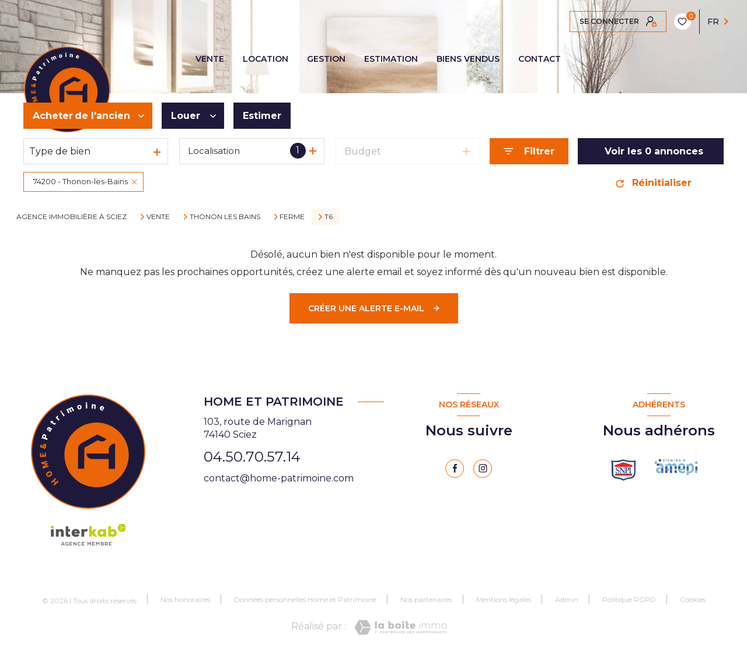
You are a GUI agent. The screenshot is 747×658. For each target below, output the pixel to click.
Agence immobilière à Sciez (71, 216)
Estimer (262, 115)
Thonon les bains (225, 216)
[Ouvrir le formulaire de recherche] (529, 151)
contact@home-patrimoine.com (279, 478)
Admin (566, 599)
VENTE (210, 59)
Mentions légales (503, 599)
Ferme (292, 216)
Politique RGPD (629, 599)
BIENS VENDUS (468, 59)
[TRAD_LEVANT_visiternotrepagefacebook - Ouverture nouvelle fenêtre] (454, 468)
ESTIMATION (391, 59)
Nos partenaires (426, 599)
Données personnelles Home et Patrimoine (305, 599)
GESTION (326, 59)
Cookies (693, 600)
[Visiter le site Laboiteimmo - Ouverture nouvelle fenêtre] (400, 627)
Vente (158, 216)
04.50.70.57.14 (252, 456)
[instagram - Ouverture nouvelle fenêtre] (482, 468)
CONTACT (539, 59)
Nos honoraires (185, 599)
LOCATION (265, 59)
